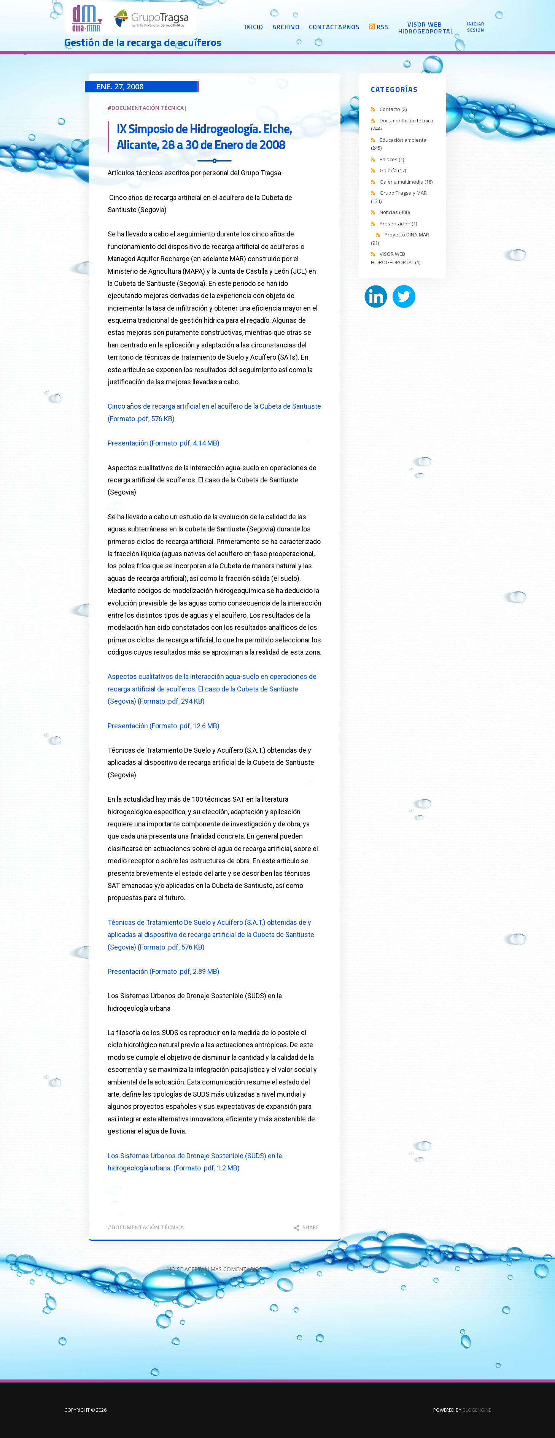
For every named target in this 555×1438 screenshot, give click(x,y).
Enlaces (392, 159)
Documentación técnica (147, 107)
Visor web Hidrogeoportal (425, 28)
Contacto (393, 109)
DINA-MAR (130, 19)
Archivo (286, 27)
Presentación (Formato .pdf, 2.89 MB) (163, 971)
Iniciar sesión (476, 27)
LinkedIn (375, 296)
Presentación (398, 223)
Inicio (254, 27)
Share (306, 1227)
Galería (393, 170)
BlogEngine (477, 1410)
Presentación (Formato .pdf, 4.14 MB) (163, 443)
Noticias (395, 212)
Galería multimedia (406, 181)
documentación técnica (147, 1227)
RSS (383, 27)
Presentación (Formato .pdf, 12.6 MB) (163, 726)
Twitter (404, 296)
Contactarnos (334, 27)
